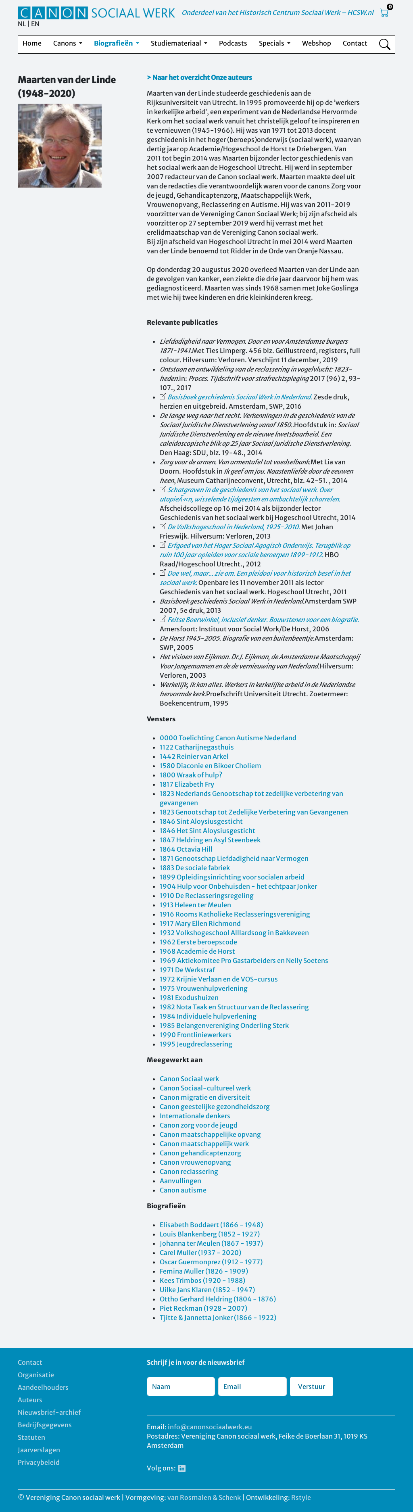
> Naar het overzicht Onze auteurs (199, 77)
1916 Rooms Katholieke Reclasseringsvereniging (235, 914)
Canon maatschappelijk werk (204, 1144)
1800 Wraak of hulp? (191, 775)
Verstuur (311, 1387)
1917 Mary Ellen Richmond (200, 923)
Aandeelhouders (43, 1387)
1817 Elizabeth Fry (187, 784)
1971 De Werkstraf (187, 970)
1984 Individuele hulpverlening (208, 1016)
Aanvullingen (180, 1181)
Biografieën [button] (114, 43)
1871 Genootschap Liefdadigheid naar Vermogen (234, 858)
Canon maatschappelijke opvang (210, 1134)
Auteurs (30, 1400)
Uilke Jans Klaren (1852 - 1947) (207, 1290)
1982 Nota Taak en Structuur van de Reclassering (234, 1007)
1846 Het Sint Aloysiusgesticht (207, 831)
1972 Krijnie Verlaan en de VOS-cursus (219, 979)
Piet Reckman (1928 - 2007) (203, 1308)
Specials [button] (272, 43)
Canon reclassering (189, 1171)
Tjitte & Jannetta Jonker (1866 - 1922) (218, 1318)
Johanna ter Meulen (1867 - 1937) (211, 1243)
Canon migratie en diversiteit (205, 1097)
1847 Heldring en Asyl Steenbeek (210, 840)
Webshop (316, 43)
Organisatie (36, 1375)
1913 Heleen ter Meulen (195, 905)
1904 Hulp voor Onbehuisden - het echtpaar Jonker (238, 886)
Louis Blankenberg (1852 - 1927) (210, 1234)
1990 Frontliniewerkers (196, 1035)
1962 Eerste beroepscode (198, 942)
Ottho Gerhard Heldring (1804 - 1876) (218, 1299)
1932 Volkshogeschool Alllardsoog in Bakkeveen (234, 933)
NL (22, 24)
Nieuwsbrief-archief (49, 1412)
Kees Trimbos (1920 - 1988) (202, 1280)
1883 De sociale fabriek (195, 868)
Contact (355, 43)
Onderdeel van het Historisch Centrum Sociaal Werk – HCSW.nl (277, 12)
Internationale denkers (195, 1116)
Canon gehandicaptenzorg (200, 1153)
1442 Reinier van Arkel (194, 756)
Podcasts (233, 43)
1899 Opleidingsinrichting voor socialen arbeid (232, 877)
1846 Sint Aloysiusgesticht (201, 821)
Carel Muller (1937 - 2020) (200, 1253)
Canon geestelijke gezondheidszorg (215, 1107)
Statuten (31, 1437)
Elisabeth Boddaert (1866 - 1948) (211, 1225)
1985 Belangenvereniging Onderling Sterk (224, 1025)
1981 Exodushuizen (189, 998)
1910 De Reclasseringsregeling (207, 896)
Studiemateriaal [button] (176, 43)
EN (35, 24)
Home (32, 43)
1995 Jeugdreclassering (196, 1044)
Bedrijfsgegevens (45, 1425)
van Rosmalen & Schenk (204, 1497)
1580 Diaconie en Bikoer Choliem (210, 766)
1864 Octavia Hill (186, 849)
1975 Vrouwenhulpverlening (204, 988)
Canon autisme (183, 1190)
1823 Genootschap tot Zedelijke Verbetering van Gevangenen (254, 812)
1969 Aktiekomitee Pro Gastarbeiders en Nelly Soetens (244, 960)
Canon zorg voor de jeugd (199, 1125)
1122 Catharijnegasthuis (197, 747)
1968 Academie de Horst (197, 951)
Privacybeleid (39, 1462)
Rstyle (301, 1497)
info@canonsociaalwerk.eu (210, 1427)
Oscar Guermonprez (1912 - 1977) (211, 1262)
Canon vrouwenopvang (195, 1162)
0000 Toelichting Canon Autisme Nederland (228, 738)
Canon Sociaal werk (189, 1079)
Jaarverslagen (39, 1450)
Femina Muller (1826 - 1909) (204, 1271)
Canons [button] (65, 43)
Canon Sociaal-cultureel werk (205, 1088)
